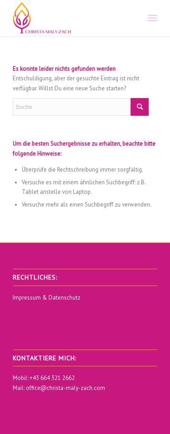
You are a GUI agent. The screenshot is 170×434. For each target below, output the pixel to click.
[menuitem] (152, 18)
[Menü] (152, 18)
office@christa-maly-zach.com (65, 388)
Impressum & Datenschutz (46, 297)
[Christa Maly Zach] (70, 18)
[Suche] (81, 107)
